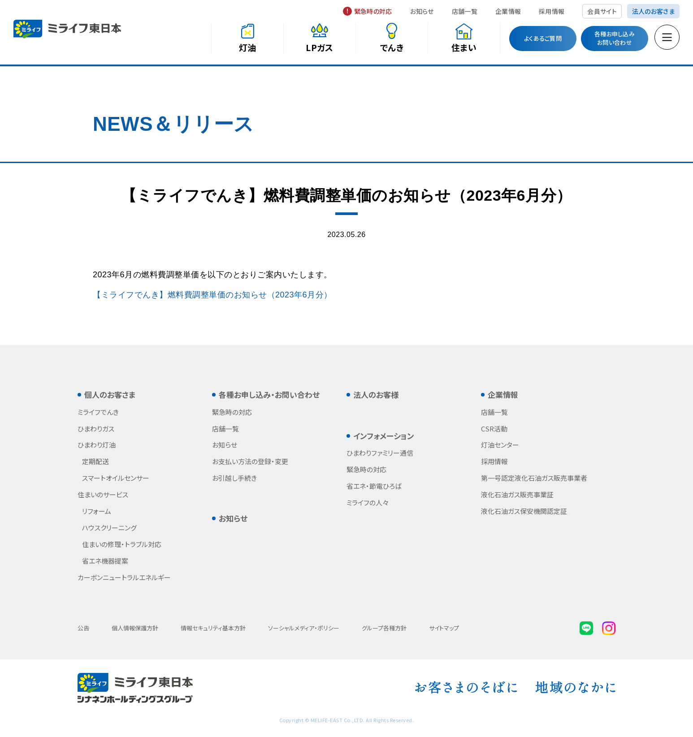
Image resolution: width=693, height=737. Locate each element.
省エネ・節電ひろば (374, 486)
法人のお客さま (653, 11)
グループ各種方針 (384, 628)
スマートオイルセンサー (115, 478)
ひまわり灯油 (97, 444)
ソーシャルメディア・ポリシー (303, 628)
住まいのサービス (103, 494)
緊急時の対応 (373, 11)
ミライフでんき (98, 412)
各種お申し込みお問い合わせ (614, 38)
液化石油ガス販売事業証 (517, 494)
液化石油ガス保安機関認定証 (524, 511)
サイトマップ (444, 628)
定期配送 (95, 461)
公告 (83, 628)
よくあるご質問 (543, 38)
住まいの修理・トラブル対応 (121, 544)
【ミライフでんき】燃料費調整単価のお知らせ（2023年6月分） (212, 294)
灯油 (247, 47)
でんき (391, 47)
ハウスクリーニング (109, 527)
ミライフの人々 (367, 502)
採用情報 (551, 11)
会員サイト (602, 11)
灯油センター (500, 444)
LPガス (319, 47)
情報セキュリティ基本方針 (213, 628)
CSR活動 (494, 428)
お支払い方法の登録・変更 (250, 461)
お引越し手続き (234, 478)
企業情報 (508, 11)
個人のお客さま (109, 394)
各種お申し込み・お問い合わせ (269, 394)
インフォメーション (383, 435)
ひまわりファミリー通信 (379, 452)
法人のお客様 (375, 394)
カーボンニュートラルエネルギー (124, 577)
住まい (463, 47)
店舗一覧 (464, 11)
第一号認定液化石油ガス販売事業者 (534, 478)
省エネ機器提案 (105, 560)
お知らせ (422, 11)
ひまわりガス (96, 428)
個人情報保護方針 (135, 628)
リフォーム (96, 511)
